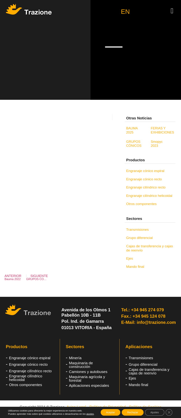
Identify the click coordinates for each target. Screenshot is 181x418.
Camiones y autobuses (88, 372)
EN (125, 12)
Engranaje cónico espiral (145, 171)
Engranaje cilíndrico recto (146, 187)
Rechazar (132, 412)
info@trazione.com (156, 322)
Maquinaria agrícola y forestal (87, 378)
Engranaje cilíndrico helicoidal (149, 196)
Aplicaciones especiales (89, 385)
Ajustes (154, 412)
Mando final (135, 267)
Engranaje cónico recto (144, 179)
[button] (172, 10)
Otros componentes (141, 204)
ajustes (90, 414)
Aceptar (110, 412)
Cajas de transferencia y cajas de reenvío (149, 248)
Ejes (129, 258)
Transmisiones (137, 229)
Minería (75, 358)
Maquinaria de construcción (81, 364)
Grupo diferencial (139, 238)
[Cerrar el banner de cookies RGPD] (169, 412)
